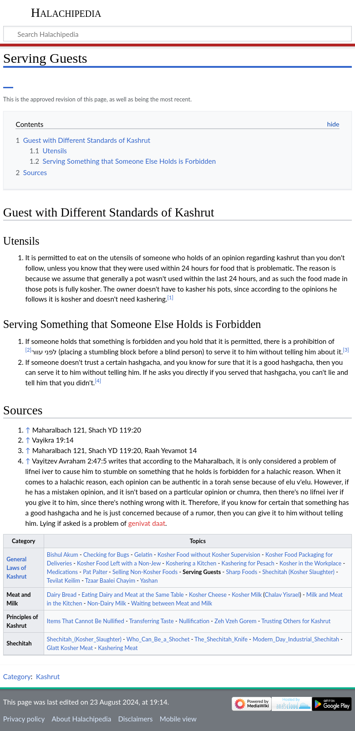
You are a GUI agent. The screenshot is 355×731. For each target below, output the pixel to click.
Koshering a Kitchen (191, 563)
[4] (98, 380)
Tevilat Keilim (63, 580)
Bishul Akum (62, 554)
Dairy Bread (61, 594)
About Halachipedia (81, 719)
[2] (28, 350)
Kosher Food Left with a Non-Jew (119, 563)
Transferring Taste (151, 621)
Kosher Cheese (208, 594)
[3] (346, 350)
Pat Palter (95, 572)
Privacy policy (24, 719)
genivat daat (146, 523)
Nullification (194, 621)
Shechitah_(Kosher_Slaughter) (84, 639)
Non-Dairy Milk (106, 603)
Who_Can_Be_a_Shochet (158, 639)
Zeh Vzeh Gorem (235, 621)
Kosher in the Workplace (310, 563)
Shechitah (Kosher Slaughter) (298, 572)
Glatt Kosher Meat (70, 648)
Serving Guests (202, 572)
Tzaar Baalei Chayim (110, 580)
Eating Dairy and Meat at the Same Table (132, 594)
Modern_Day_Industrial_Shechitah (296, 639)
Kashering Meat (117, 648)
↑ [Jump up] (27, 430)
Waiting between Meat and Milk (171, 603)
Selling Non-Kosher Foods (145, 572)
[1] (170, 297)
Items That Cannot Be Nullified (85, 621)
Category (17, 676)
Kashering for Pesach (248, 563)
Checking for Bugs (106, 554)
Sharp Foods (242, 572)
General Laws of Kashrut (16, 568)
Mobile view (178, 719)
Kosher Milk (247, 594)
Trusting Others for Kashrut (295, 621)
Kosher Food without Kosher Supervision (208, 554)
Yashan (149, 580)
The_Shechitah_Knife (221, 639)
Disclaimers (135, 719)
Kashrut (48, 676)
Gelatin (143, 554)
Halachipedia (66, 12)
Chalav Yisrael (281, 594)
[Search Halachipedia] (177, 33)
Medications (62, 572)
